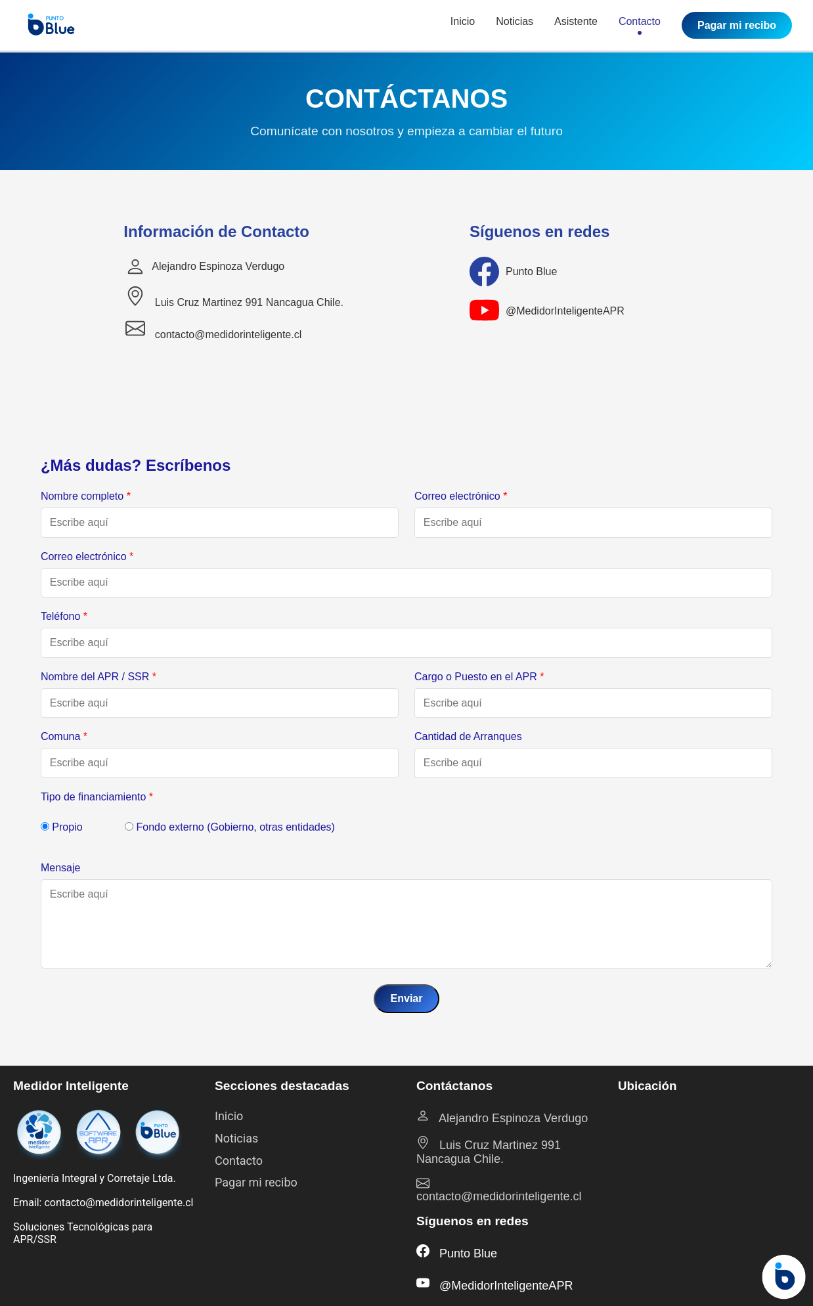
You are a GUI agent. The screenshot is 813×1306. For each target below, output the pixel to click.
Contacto (640, 25)
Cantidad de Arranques (468, 736)
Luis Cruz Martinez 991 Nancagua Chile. (234, 297)
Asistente (576, 25)
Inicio (462, 25)
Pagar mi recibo (736, 25)
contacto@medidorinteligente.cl (213, 329)
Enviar (407, 998)
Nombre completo (86, 496)
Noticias (514, 25)
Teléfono (64, 616)
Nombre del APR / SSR (98, 676)
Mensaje (60, 867)
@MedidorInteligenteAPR (565, 310)
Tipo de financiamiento (97, 796)
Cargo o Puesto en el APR (479, 676)
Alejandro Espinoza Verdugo (218, 266)
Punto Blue (531, 271)
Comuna (64, 736)
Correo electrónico (460, 496)
